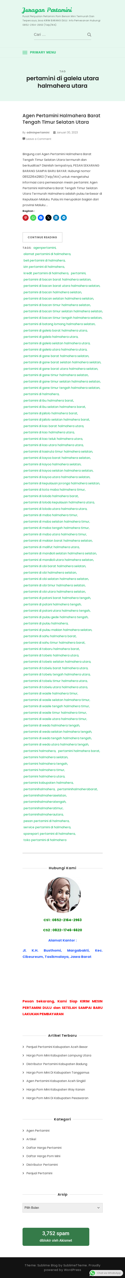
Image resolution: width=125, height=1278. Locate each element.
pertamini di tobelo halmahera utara (50, 656)
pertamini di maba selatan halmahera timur (56, 522)
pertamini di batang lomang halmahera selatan (59, 324)
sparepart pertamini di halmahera (49, 834)
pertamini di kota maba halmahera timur (54, 490)
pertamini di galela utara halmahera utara (55, 350)
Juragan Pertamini (47, 10)
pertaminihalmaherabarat (77, 789)
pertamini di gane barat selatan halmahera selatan (62, 362)
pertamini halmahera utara (44, 777)
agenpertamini (44, 248)
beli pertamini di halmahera (44, 261)
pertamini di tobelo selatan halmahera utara (56, 662)
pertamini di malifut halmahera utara (51, 547)
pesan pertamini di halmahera (46, 821)
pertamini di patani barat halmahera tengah (56, 598)
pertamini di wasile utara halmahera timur (54, 719)
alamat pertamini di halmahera (46, 254)
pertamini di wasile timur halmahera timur (54, 713)
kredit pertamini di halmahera (45, 273)
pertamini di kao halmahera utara (48, 433)
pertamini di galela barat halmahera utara (55, 331)
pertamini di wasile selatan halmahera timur (56, 700)
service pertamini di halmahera (46, 827)
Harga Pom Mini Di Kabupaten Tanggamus (57, 1072)
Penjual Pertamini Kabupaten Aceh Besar (57, 1047)
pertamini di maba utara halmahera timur (54, 535)
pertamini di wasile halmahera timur (50, 694)
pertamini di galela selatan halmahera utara (56, 343)
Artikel (31, 1139)
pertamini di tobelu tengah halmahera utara (56, 675)
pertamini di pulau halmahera (45, 624)
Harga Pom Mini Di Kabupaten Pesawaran (57, 1098)
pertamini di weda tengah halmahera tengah (57, 738)
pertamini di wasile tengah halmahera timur (56, 706)
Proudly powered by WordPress (72, 1267)
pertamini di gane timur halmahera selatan (55, 375)
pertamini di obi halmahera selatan (49, 573)
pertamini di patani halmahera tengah (52, 605)
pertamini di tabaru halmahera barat (51, 649)
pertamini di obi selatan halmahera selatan (55, 579)
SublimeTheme (75, 1265)
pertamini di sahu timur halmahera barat (54, 643)
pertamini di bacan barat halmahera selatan (57, 280)
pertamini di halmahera (41, 394)
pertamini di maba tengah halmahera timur (56, 528)
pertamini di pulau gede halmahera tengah (55, 617)
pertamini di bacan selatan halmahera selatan (58, 299)
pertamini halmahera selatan (45, 757)
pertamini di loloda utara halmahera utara (55, 509)
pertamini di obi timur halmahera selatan (54, 586)
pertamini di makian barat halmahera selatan (57, 541)
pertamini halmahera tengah (45, 764)
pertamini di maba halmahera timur (50, 515)
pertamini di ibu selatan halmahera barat (54, 407)
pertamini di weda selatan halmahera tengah (57, 732)
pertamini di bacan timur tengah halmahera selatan (62, 318)
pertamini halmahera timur (43, 770)
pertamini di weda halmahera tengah (51, 726)
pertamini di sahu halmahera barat (49, 636)
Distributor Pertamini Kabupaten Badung (56, 1064)
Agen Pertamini (37, 1130)
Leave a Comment (38, 138)
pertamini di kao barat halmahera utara (53, 426)
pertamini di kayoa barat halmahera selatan (56, 458)
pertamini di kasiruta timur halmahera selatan (57, 452)
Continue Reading (42, 237)
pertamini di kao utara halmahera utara (53, 445)
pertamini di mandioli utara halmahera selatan (58, 560)
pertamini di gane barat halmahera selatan (56, 356)
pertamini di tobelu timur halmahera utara (55, 681)
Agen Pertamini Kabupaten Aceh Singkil (55, 1081)
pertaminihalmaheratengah (44, 802)
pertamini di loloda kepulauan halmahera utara (58, 503)
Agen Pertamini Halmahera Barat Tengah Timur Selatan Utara (61, 118)
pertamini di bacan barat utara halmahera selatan (61, 286)
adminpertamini (38, 132)
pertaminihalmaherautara (43, 815)
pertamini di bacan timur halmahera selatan (56, 305)
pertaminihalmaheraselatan (44, 796)
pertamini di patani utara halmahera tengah (56, 611)
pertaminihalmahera (39, 789)
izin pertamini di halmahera (43, 267)
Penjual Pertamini (39, 1173)
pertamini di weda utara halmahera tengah (55, 745)
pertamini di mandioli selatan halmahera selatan (59, 554)
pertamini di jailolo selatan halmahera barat (56, 420)
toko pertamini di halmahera (44, 840)
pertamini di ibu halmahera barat (48, 401)
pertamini (78, 273)
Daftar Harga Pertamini (43, 1148)
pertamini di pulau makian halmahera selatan (57, 630)
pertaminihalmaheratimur (43, 808)
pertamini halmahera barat (78, 751)
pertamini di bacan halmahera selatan (52, 292)
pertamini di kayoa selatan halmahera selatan (58, 471)
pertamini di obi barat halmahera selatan (54, 566)
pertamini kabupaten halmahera (48, 783)
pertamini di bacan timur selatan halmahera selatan (62, 311)
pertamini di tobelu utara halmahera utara (55, 687)
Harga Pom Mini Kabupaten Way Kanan (55, 1089)
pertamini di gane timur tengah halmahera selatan (61, 388)
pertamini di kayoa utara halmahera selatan (56, 477)
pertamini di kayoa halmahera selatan (52, 464)
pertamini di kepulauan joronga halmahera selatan (61, 484)
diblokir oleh (56, 1236)
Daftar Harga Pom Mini (43, 1156)
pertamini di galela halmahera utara (50, 337)
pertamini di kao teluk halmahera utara (52, 439)
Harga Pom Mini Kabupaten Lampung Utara (58, 1055)
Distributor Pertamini (42, 1164)
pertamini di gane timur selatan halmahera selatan (61, 382)
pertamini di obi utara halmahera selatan (54, 592)
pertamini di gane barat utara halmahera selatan (60, 369)
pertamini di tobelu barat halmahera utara (55, 668)
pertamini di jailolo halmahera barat (50, 413)
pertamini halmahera (39, 751)
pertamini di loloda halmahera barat (50, 496)
